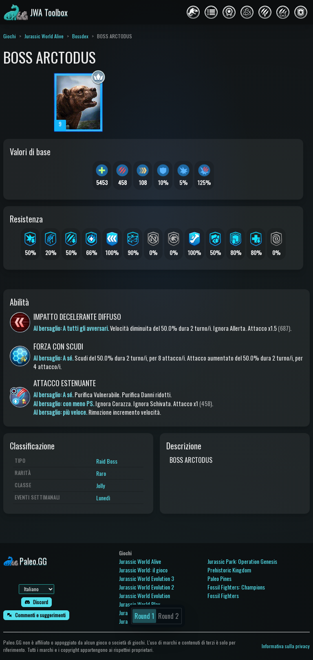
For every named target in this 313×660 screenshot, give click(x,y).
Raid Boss (106, 461)
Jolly (100, 485)
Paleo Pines (219, 578)
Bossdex (80, 36)
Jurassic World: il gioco (143, 569)
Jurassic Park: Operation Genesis (242, 561)
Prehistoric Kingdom (229, 569)
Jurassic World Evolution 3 (146, 578)
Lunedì (103, 497)
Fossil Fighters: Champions (236, 587)
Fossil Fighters (223, 595)
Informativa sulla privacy (286, 645)
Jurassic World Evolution (144, 595)
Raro (101, 473)
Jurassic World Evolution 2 (146, 587)
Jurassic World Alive (44, 36)
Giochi (9, 36)
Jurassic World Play (139, 604)
